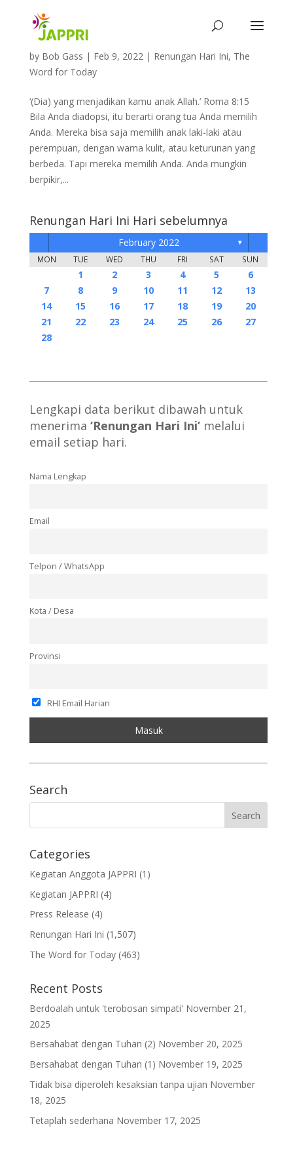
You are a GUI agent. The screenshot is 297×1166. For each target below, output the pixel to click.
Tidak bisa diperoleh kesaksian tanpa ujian (118, 1084)
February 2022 (148, 242)
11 (182, 290)
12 (216, 290)
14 (46, 306)
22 (80, 321)
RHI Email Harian (71, 703)
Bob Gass (62, 56)
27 (250, 321)
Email (39, 521)
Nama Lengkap (57, 476)
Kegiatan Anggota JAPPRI (83, 874)
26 (216, 321)
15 (80, 306)
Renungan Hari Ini (191, 56)
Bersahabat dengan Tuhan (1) (92, 1064)
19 (216, 306)
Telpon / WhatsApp (67, 566)
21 (46, 321)
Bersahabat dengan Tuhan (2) (92, 1043)
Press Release (59, 914)
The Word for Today (72, 954)
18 (182, 306)
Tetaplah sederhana (71, 1120)
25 (182, 321)
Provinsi (45, 656)
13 (250, 290)
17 (148, 306)
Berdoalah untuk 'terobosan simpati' (106, 1008)
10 (148, 290)
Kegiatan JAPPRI (63, 894)
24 (148, 321)
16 (114, 306)
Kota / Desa (51, 610)
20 (250, 306)
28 (46, 337)
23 (114, 321)
